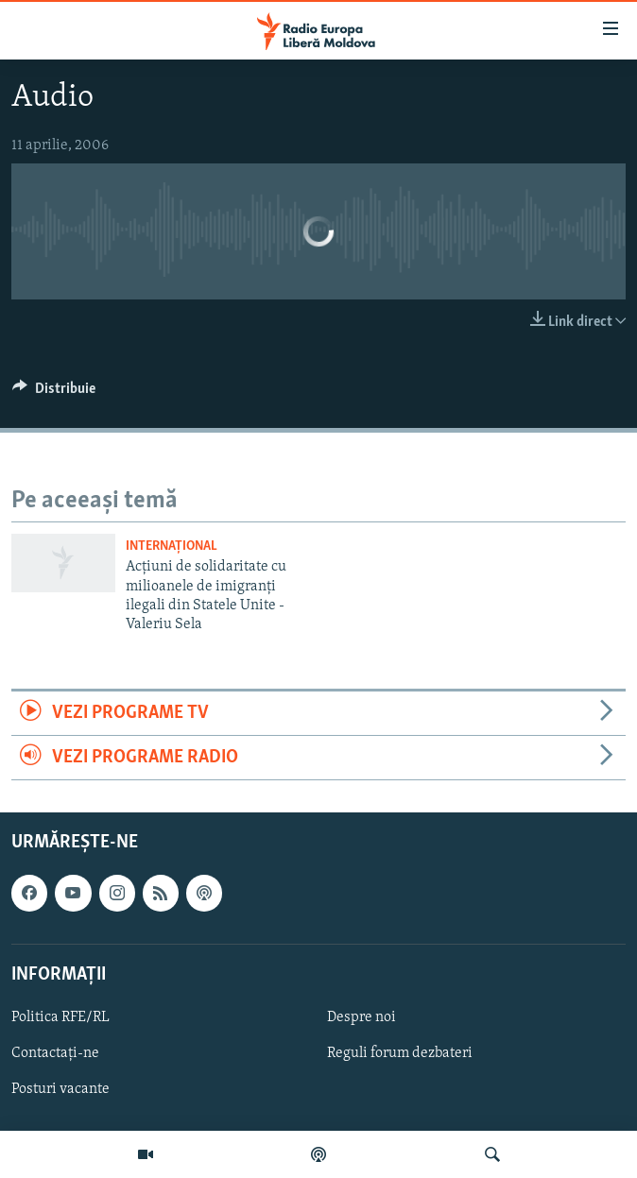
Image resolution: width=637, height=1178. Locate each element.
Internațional (171, 546)
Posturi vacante (60, 1089)
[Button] (53, 393)
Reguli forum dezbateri (400, 1053)
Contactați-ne (55, 1053)
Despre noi (361, 1017)
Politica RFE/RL (60, 1017)
